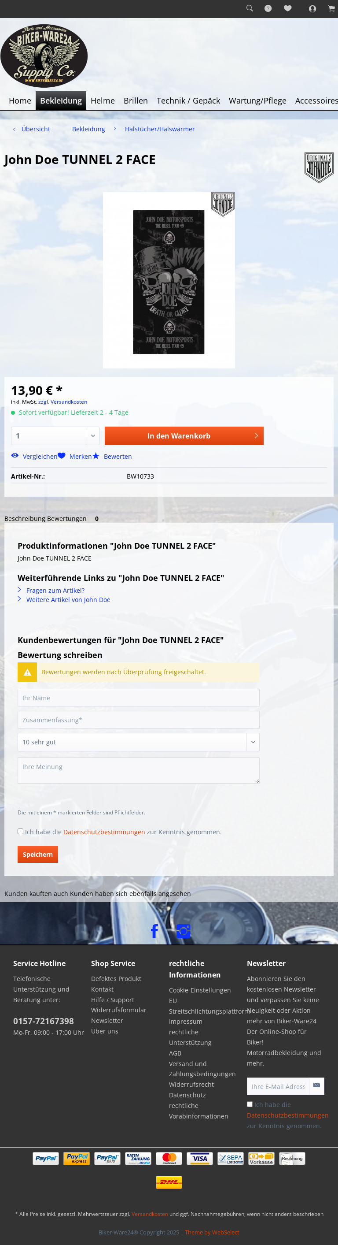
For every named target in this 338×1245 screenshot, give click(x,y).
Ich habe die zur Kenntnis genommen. (123, 832)
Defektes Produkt (116, 978)
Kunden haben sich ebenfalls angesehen (130, 893)
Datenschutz (187, 1095)
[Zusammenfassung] (139, 719)
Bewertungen (74, 518)
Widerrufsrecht (191, 1084)
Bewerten (112, 456)
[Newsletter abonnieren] (316, 1086)
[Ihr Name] (139, 697)
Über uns (104, 1031)
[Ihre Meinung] (139, 771)
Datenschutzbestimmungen (104, 832)
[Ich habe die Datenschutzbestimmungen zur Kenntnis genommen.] (20, 831)
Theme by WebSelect (212, 1232)
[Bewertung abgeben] (139, 742)
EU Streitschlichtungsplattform (205, 1005)
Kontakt (102, 989)
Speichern (38, 854)
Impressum (185, 1021)
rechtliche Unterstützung (190, 1037)
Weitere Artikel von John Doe (64, 599)
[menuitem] (249, 9)
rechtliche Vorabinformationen (198, 1110)
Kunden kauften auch (36, 893)
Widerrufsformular (119, 1010)
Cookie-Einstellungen (200, 990)
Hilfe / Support (112, 1000)
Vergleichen (34, 456)
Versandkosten (150, 1214)
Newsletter (107, 1020)
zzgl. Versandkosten (62, 401)
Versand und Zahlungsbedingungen (202, 1068)
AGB (175, 1053)
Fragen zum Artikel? (51, 590)
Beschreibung (24, 518)
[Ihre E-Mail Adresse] (278, 1086)
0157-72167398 (43, 1021)
